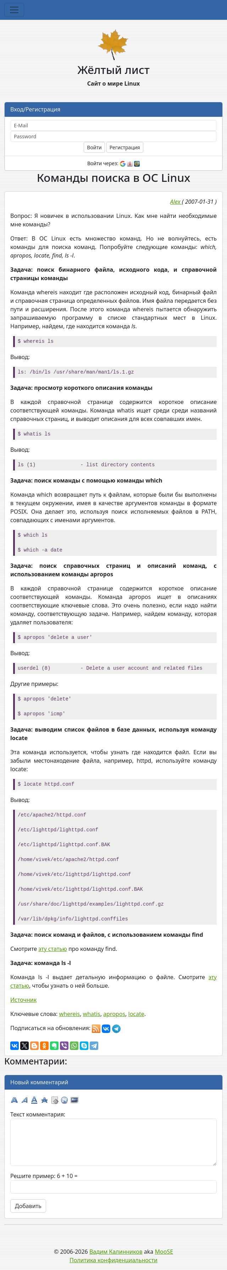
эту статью (52, 949)
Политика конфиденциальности (113, 1260)
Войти (94, 147)
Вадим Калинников (116, 1251)
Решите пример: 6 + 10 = (44, 1176)
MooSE (164, 1251)
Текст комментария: (37, 1114)
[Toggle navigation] (14, 10)
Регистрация (125, 147)
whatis (91, 1014)
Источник (23, 1000)
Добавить (28, 1206)
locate (136, 1014)
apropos (114, 1014)
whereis (69, 1014)
